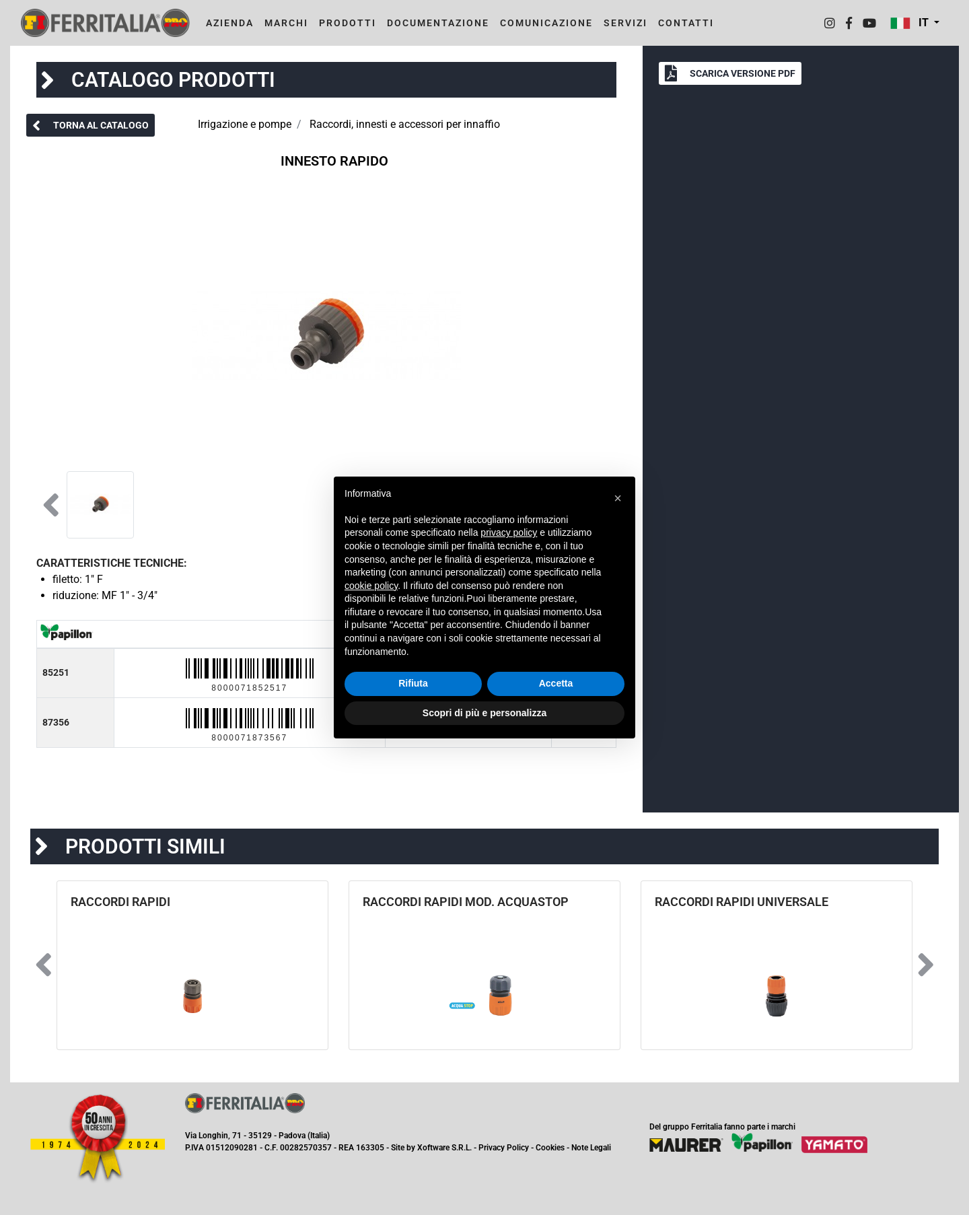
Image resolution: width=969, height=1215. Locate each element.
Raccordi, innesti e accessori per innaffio (405, 124)
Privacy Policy (503, 1147)
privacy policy (508, 532)
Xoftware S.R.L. (444, 1147)
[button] (915, 23)
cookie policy (371, 585)
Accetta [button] (556, 683)
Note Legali (591, 1147)
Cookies (550, 1147)
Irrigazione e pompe (244, 124)
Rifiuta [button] (413, 683)
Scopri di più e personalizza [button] (484, 712)
